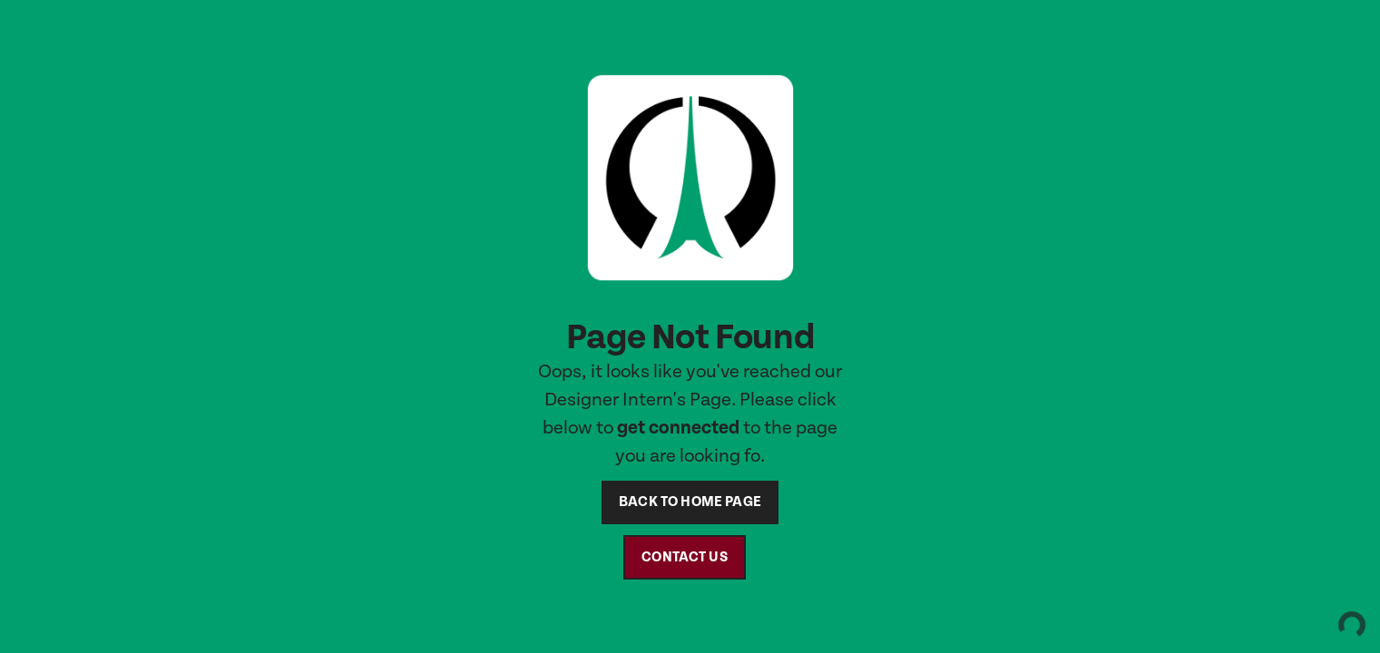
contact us (684, 557)
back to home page (690, 502)
